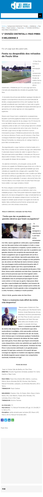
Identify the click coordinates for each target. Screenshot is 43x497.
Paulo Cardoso (11, 28)
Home (4, 26)
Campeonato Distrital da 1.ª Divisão (17, 26)
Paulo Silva (21, 28)
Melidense (33, 26)
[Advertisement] (21, 460)
